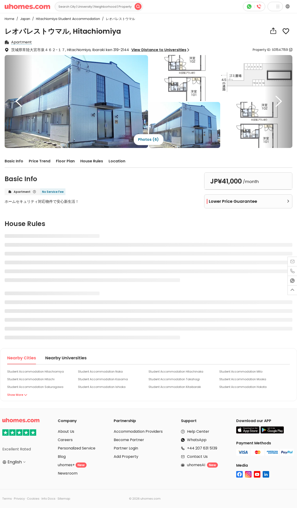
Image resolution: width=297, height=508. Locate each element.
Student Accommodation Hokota (243, 387)
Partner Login (126, 448)
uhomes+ (72, 465)
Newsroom (67, 473)
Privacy (19, 498)
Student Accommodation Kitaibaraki (174, 387)
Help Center (198, 431)
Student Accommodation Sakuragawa (35, 387)
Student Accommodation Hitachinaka (175, 372)
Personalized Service (76, 448)
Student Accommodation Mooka (242, 379)
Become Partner (129, 439)
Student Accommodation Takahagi (174, 379)
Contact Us (197, 456)
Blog (62, 456)
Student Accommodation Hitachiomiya (35, 372)
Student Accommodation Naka (100, 372)
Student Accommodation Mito (240, 372)
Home (9, 18)
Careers (65, 439)
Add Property (126, 456)
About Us (66, 431)
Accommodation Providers (138, 431)
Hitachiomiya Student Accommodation (66, 18)
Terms (7, 498)
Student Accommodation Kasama (103, 379)
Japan (23, 18)
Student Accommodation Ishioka (102, 387)
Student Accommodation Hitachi (31, 379)
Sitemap (64, 498)
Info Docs (48, 498)
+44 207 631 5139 (202, 448)
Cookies (33, 498)
